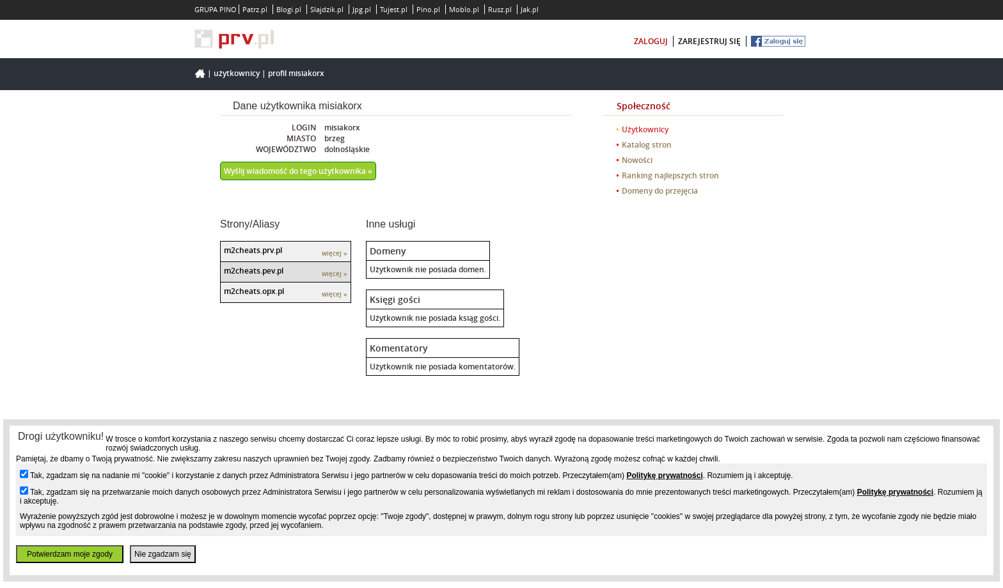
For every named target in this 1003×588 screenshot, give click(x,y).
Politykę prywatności (664, 475)
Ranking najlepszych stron (670, 175)
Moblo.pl (464, 9)
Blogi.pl (288, 9)
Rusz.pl (500, 9)
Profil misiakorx (296, 73)
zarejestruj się (709, 41)
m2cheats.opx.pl (254, 291)
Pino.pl (428, 9)
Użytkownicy (237, 73)
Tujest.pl (393, 9)
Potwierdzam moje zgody (70, 554)
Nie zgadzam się (162, 554)
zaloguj (651, 41)
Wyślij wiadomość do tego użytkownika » (298, 171)
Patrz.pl (254, 9)
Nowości (637, 160)
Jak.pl (530, 9)
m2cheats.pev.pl (253, 270)
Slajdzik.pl (327, 9)
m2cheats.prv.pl (253, 250)
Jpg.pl (361, 9)
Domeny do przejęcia (660, 190)
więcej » (334, 253)
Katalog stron (647, 144)
